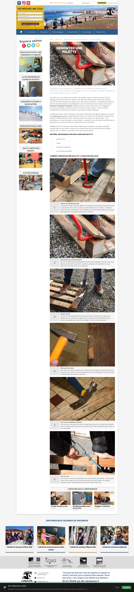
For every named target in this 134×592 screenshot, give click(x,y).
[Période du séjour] (30, 16)
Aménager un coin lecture (102, 506)
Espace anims (100, 32)
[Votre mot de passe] (89, 3)
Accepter (126, 587)
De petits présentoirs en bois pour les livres (82, 507)
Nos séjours (44, 32)
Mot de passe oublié (112, 3)
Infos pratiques (87, 32)
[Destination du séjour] (30, 19)
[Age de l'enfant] (30, 13)
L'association (32, 32)
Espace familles (73, 32)
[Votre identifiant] (74, 3)
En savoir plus (91, 589)
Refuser (117, 587)
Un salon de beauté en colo (59, 506)
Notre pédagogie (57, 32)
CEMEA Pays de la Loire (59, 116)
